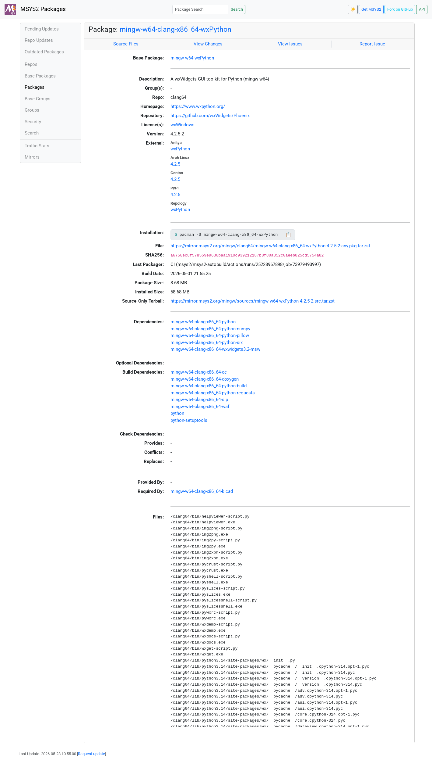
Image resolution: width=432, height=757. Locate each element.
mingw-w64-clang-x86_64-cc (198, 372)
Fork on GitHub (400, 9)
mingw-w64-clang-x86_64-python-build (208, 386)
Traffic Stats (37, 146)
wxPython (180, 149)
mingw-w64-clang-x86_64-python (203, 322)
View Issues (290, 44)
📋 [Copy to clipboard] (288, 235)
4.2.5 (175, 164)
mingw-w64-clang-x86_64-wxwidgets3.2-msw (215, 349)
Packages (34, 87)
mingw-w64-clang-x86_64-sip (199, 399)
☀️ (352, 9)
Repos (31, 64)
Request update (91, 754)
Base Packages (40, 76)
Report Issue (372, 44)
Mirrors (32, 157)
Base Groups (38, 99)
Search (237, 9)
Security (33, 121)
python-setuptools (188, 420)
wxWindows (182, 124)
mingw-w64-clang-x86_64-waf (199, 406)
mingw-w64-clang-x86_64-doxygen (204, 379)
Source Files (126, 44)
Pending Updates (42, 29)
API (422, 9)
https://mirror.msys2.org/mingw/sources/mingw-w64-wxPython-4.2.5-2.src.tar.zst (252, 301)
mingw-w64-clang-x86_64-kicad (201, 491)
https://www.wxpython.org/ (197, 106)
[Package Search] (200, 9)
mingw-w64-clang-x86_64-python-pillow (209, 335)
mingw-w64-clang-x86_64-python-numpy (210, 329)
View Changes (208, 44)
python (177, 413)
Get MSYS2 (371, 9)
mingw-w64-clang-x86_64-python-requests (212, 393)
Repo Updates (39, 40)
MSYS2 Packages (35, 9)
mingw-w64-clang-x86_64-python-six (206, 342)
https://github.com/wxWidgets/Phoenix (210, 115)
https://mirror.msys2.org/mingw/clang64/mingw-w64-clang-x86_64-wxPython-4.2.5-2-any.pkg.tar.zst (270, 246)
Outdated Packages (44, 52)
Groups (32, 110)
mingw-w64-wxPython (192, 58)
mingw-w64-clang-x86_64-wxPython (175, 29)
